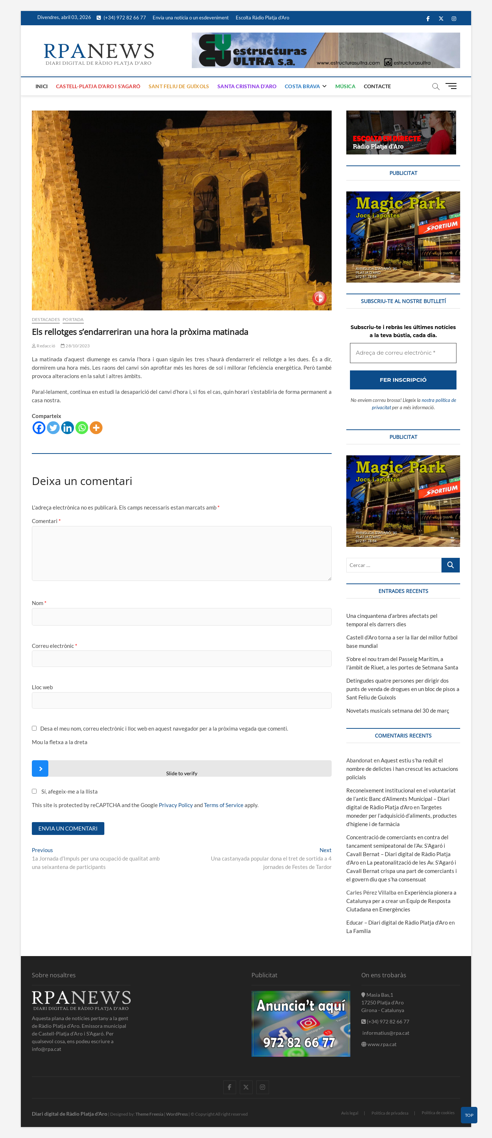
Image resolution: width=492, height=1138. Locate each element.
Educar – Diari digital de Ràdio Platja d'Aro (397, 922)
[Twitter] (53, 427)
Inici (42, 86)
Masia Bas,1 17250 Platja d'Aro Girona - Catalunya (382, 1002)
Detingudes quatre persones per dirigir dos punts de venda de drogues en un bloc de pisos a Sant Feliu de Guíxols (402, 689)
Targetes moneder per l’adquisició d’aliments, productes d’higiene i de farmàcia (401, 815)
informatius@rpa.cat (385, 1033)
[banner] (326, 36)
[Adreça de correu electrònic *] (403, 353)
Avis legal (349, 1113)
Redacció (43, 345)
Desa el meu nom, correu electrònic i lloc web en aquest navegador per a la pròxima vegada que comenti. (164, 728)
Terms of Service (223, 805)
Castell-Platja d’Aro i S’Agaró (98, 86)
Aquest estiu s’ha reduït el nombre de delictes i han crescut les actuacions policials (402, 768)
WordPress (177, 1114)
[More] (96, 427)
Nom (39, 603)
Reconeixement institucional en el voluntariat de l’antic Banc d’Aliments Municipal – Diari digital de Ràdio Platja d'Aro (401, 798)
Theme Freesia (149, 1114)
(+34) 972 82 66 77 (121, 17)
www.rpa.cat (378, 1044)
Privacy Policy (176, 805)
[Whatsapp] (81, 427)
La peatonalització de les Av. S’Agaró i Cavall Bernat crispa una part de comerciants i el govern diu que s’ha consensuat (401, 871)
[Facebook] (39, 427)
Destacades (46, 319)
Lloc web (42, 687)
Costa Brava (302, 86)
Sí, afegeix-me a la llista (65, 791)
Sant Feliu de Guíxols (179, 86)
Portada (73, 319)
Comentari (46, 521)
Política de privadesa (390, 1113)
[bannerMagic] (403, 195)
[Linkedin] (67, 427)
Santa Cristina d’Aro (246, 86)
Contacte (377, 86)
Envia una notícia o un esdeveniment (191, 17)
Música (345, 86)
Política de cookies (438, 1112)
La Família (358, 931)
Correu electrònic (54, 645)
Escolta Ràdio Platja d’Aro (262, 17)
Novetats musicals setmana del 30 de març (397, 710)
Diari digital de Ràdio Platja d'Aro (69, 1114)
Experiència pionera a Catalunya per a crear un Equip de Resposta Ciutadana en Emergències (401, 901)
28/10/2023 (75, 345)
